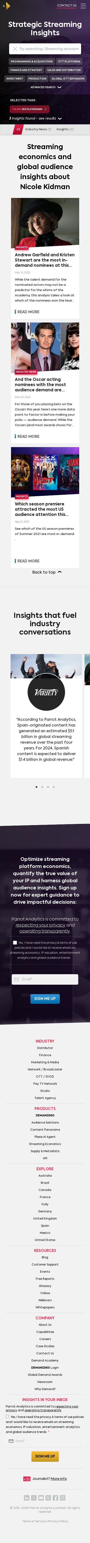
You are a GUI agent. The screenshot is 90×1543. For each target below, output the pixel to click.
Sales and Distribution (64, 70)
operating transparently (44, 931)
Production (37, 79)
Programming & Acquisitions (32, 62)
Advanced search (43, 87)
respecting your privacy (40, 925)
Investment (14, 79)
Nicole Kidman (29, 109)
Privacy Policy (58, 1521)
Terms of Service (34, 1521)
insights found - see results (35, 119)
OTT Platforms (69, 62)
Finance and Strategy (26, 70)
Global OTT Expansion (68, 79)
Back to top (44, 573)
